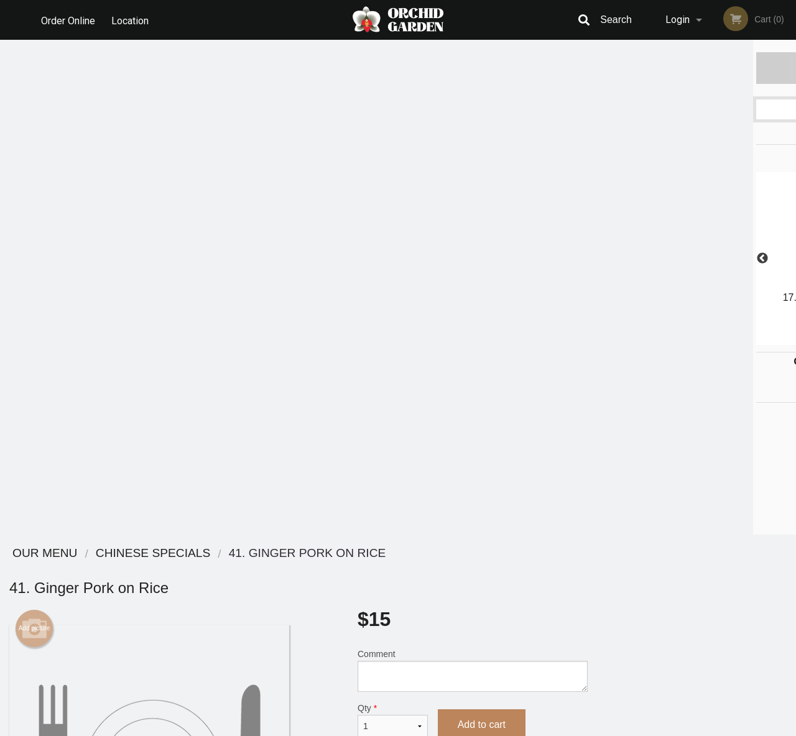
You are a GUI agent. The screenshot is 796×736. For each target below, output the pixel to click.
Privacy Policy (484, 600)
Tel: (600, 600)
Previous (606, 258)
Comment (473, 175)
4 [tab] (706, 339)
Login (677, 19)
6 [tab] (743, 339)
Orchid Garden (139, 553)
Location (131, 19)
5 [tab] (724, 339)
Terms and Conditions (497, 585)
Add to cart (482, 229)
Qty (393, 225)
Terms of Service (419, 727)
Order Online (68, 19)
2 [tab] (668, 339)
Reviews (474, 569)
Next (786, 258)
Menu (366, 569)
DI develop (417, 693)
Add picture (34, 133)
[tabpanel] (696, 258)
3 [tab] (687, 339)
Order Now (696, 67)
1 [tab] (650, 339)
